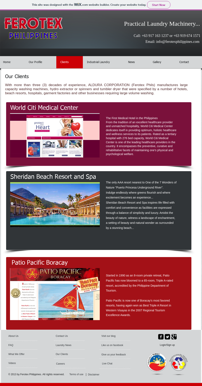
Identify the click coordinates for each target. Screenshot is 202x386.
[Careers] (67, 364)
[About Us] (24, 336)
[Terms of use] (79, 374)
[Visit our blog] (114, 336)
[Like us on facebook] (113, 345)
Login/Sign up (167, 345)
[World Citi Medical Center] (44, 108)
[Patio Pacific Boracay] (39, 263)
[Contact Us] (65, 336)
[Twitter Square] (167, 336)
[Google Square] (174, 336)
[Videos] (19, 363)
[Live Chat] (113, 363)
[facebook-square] (161, 336)
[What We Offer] (19, 354)
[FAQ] (20, 345)
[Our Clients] (67, 354)
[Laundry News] (67, 345)
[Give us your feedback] (114, 355)
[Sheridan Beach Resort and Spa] (53, 177)
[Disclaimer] (94, 374)
